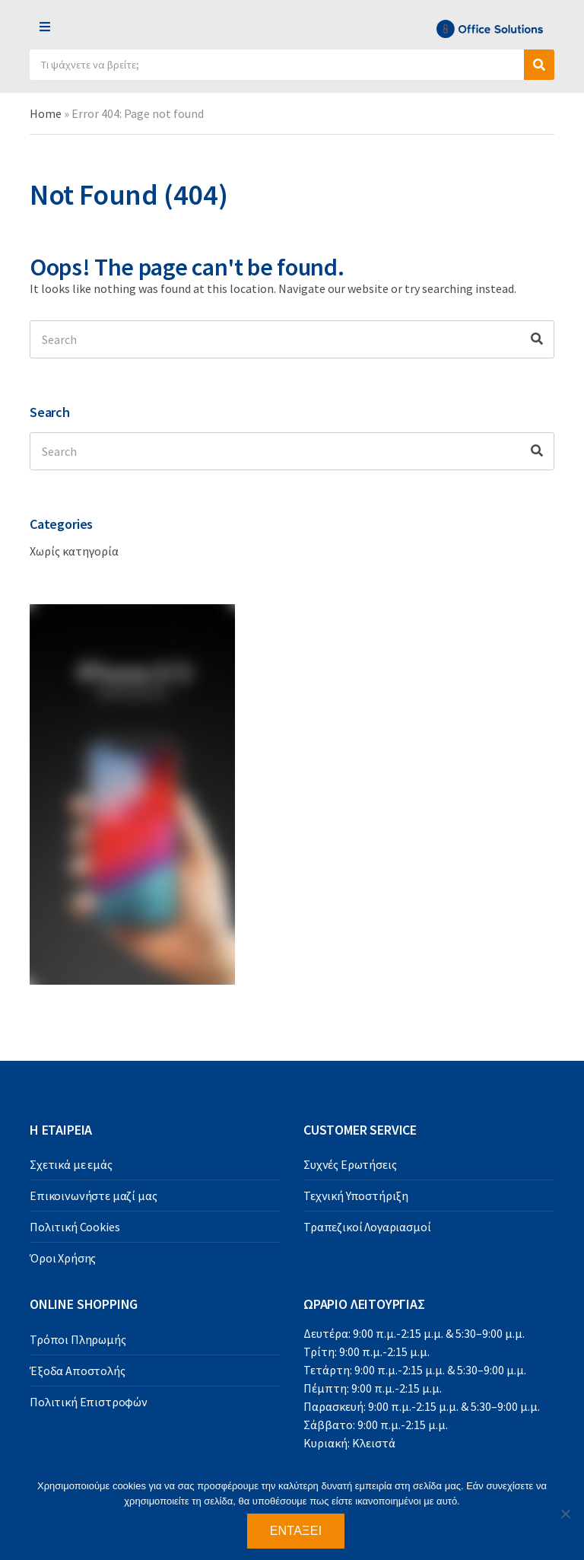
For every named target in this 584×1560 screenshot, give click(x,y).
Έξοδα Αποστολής (77, 1370)
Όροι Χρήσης (63, 1258)
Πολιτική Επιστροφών (89, 1401)
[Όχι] (565, 1513)
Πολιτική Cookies (74, 1226)
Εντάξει (296, 1530)
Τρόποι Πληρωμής (78, 1339)
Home (46, 113)
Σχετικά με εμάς (71, 1164)
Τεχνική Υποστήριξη (355, 1195)
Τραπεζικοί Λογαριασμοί (366, 1226)
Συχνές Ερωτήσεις (349, 1164)
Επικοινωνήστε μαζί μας (93, 1195)
